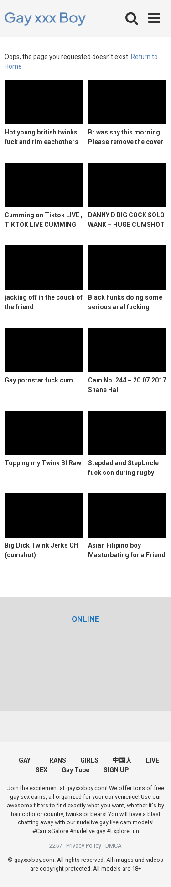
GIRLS (89, 760)
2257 (55, 845)
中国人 (122, 760)
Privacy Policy (83, 845)
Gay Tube (75, 770)
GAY (25, 760)
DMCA (113, 845)
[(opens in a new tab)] (85, 619)
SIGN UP (116, 770)
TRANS (55, 760)
